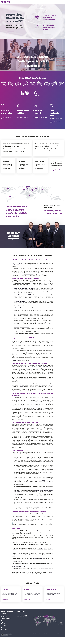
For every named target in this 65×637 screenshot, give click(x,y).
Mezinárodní (16, 327)
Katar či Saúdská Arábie (43, 366)
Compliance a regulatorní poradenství (23, 301)
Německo (35, 558)
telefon (13, 573)
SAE (41, 558)
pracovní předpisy (49, 386)
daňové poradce (44, 568)
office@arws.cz (4, 616)
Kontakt (58, 2)
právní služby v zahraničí (17, 263)
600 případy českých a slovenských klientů (43, 490)
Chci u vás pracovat (13, 239)
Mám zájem (57, 169)
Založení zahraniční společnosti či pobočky (24, 288)
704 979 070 (4, 623)
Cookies (4, 634)
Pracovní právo (17, 314)
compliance (49, 358)
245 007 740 (4, 620)
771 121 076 (3, 627)
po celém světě (17, 491)
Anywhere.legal (36, 507)
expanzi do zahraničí (33, 530)
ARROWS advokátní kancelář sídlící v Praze (20, 262)
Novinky (48, 2)
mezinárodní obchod (16, 264)
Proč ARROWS (15, 2)
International (28, 2)
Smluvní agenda (17, 307)
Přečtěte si (5, 599)
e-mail (51, 572)
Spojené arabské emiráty (30, 366)
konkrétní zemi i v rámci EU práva (18, 566)
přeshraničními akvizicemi (45, 356)
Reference (42, 2)
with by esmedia (4, 629)
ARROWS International (22, 487)
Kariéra (52, 2)
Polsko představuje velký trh (17, 346)
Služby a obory (35, 2)
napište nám (11, 33)
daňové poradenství (24, 327)
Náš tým (21, 2)
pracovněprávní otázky (16, 360)
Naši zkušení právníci (28, 274)
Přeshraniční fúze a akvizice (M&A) (22, 294)
